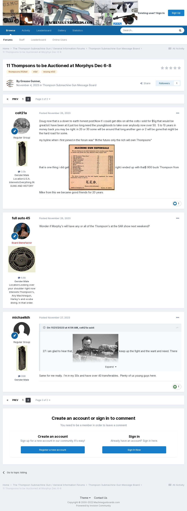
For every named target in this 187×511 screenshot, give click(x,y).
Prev (15, 99)
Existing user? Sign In (151, 12)
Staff (21, 39)
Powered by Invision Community (93, 505)
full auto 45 (21, 218)
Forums (8, 39)
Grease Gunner (30, 81)
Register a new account (52, 449)
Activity (26, 30)
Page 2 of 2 (43, 99)
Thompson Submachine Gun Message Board (69, 85)
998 (22, 376)
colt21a (21, 113)
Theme (85, 497)
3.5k (22, 171)
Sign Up (176, 12)
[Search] (139, 30)
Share (145, 83)
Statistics (77, 30)
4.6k (22, 277)
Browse (10, 32)
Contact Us (100, 497)
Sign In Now (134, 449)
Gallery (62, 30)
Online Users (59, 39)
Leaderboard (38, 39)
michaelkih (21, 317)
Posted (54, 113)
